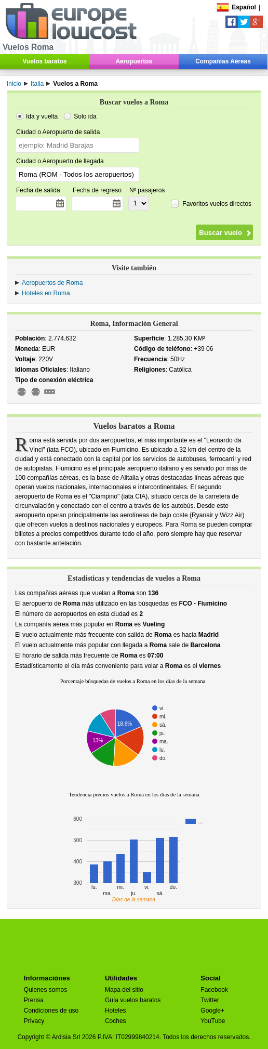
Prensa (34, 1000)
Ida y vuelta (42, 116)
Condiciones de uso (51, 1010)
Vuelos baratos (45, 61)
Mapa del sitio (124, 989)
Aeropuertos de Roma (52, 282)
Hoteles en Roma (46, 293)
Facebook (214, 989)
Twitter (209, 1000)
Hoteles (115, 1010)
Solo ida (85, 116)
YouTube (212, 1021)
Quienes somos (45, 989)
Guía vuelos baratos (132, 1000)
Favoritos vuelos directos (216, 203)
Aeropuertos (133, 61)
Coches (115, 1021)
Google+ (212, 1010)
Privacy (34, 1021)
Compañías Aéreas (222, 61)
